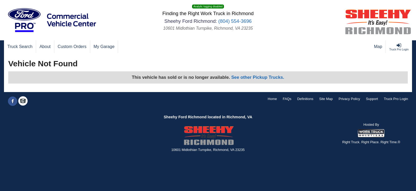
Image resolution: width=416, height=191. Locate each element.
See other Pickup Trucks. (257, 77)
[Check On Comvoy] (23, 101)
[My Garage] (104, 46)
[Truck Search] (20, 46)
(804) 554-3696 (235, 21)
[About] (45, 46)
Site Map (326, 99)
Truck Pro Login (396, 99)
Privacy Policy (349, 99)
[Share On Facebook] (12, 101)
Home (272, 99)
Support (372, 99)
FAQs (287, 99)
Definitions (305, 99)
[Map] (378, 46)
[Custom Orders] (72, 46)
